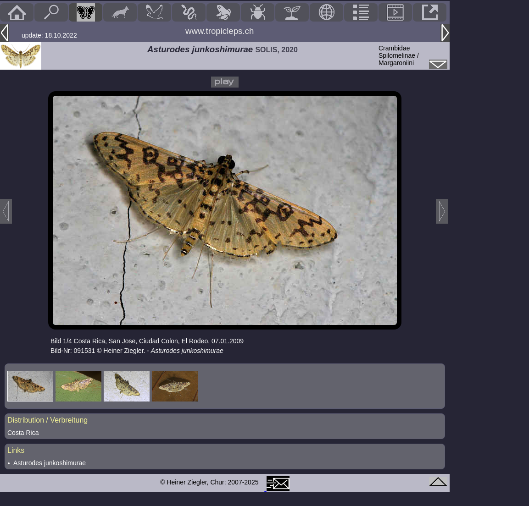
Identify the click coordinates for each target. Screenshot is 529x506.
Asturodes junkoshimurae (49, 463)
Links (15, 450)
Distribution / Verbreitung (47, 420)
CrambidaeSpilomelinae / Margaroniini (399, 55)
